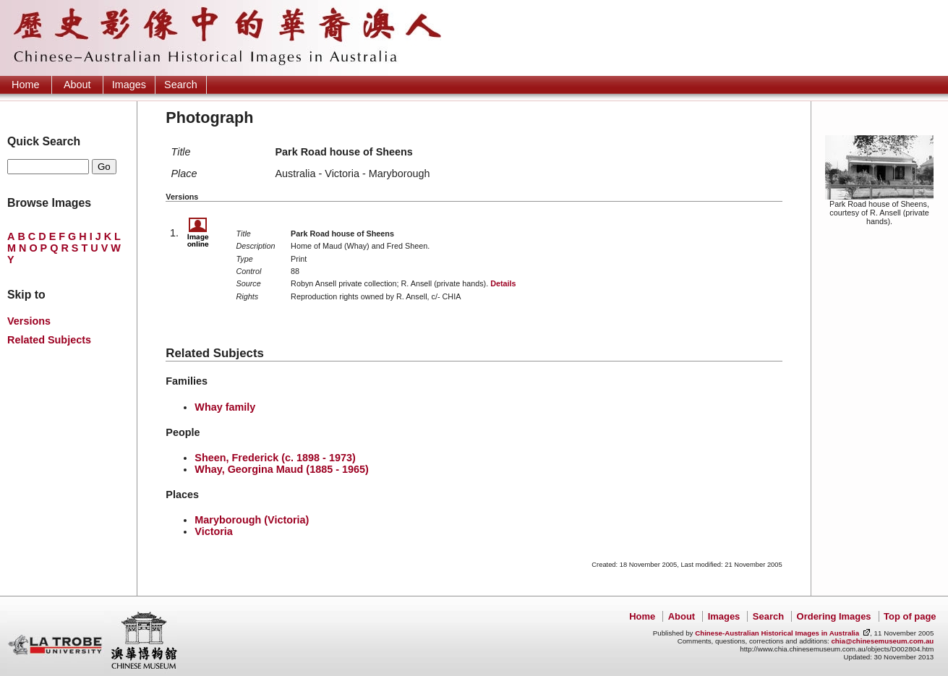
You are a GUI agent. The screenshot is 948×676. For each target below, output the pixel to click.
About (77, 84)
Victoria (214, 531)
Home (25, 84)
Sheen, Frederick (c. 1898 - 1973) (275, 457)
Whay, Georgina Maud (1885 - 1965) (281, 469)
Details (503, 283)
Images (129, 84)
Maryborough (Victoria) (252, 520)
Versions (29, 321)
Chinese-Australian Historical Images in (777, 633)
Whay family (225, 407)
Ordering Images (834, 616)
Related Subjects (49, 340)
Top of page (910, 616)
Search (180, 84)
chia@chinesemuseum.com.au (882, 641)
